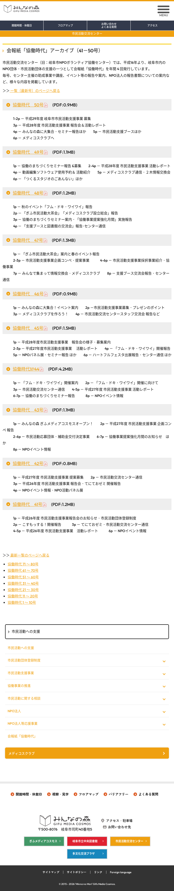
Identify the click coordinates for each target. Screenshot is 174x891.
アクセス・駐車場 (119, 821)
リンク (98, 872)
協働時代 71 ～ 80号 (23, 564)
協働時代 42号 (28, 463)
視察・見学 (60, 794)
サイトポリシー (76, 872)
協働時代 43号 (28, 409)
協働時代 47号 (28, 240)
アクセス (152, 25)
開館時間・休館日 (22, 25)
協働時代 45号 (28, 328)
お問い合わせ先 (119, 827)
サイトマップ (51, 872)
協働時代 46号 (28, 293)
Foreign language (120, 872)
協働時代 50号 (28, 104)
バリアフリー (118, 794)
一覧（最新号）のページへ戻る (35, 90)
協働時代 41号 (27, 504)
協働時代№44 (26, 369)
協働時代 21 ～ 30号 (23, 589)
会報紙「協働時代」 (22, 736)
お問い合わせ (108, 26)
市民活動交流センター (87, 34)
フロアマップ (65, 25)
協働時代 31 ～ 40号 (23, 583)
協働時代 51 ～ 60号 (23, 577)
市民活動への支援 (21, 648)
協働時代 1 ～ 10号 (22, 602)
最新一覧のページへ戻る (29, 555)
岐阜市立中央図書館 (85, 841)
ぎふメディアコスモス (43, 841)
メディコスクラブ (21, 753)
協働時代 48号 (28, 193)
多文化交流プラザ (83, 853)
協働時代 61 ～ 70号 (23, 570)
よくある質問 (148, 794)
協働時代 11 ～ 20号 (23, 596)
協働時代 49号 (28, 152)
